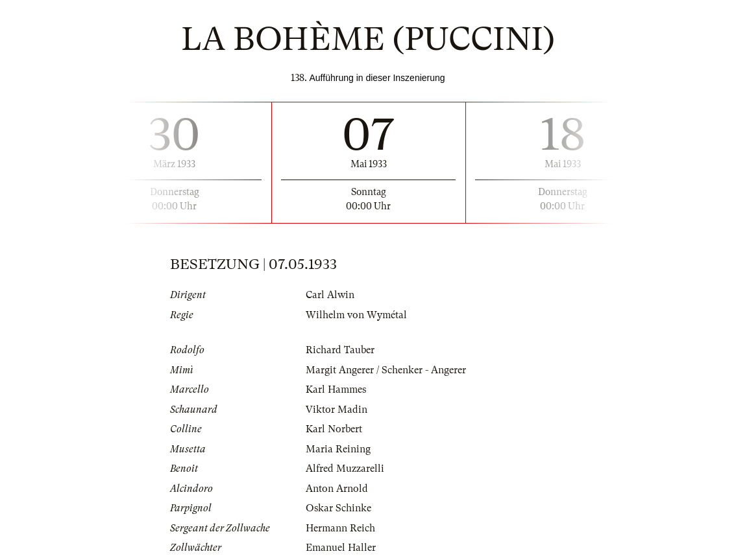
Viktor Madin (336, 409)
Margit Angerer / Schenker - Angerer (386, 370)
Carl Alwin (330, 295)
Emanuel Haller (341, 547)
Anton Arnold (337, 488)
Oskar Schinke (338, 508)
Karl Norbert (334, 429)
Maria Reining (338, 449)
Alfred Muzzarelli (345, 468)
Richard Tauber (340, 350)
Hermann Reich (340, 528)
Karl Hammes (336, 389)
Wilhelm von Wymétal (356, 315)
